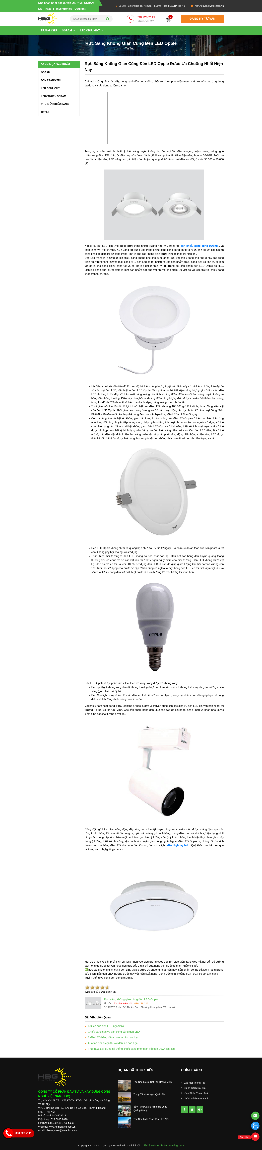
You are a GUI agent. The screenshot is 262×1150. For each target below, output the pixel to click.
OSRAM (68, 30)
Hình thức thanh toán (196, 1093)
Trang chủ (49, 30)
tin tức (129, 48)
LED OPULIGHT (91, 30)
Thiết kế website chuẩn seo (156, 1145)
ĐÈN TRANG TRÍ (51, 80)
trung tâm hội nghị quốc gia (149, 1094)
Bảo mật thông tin (194, 1082)
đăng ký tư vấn (202, 18)
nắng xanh (178, 1145)
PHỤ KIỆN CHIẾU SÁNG (55, 103)
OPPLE (45, 112)
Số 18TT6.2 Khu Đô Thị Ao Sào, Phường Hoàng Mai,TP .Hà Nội (151, 6)
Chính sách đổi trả (195, 1087)
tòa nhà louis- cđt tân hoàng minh (153, 1082)
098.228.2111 (146, 19)
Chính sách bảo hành (196, 1098)
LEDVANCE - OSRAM (53, 96)
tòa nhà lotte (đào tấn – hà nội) (151, 1119)
